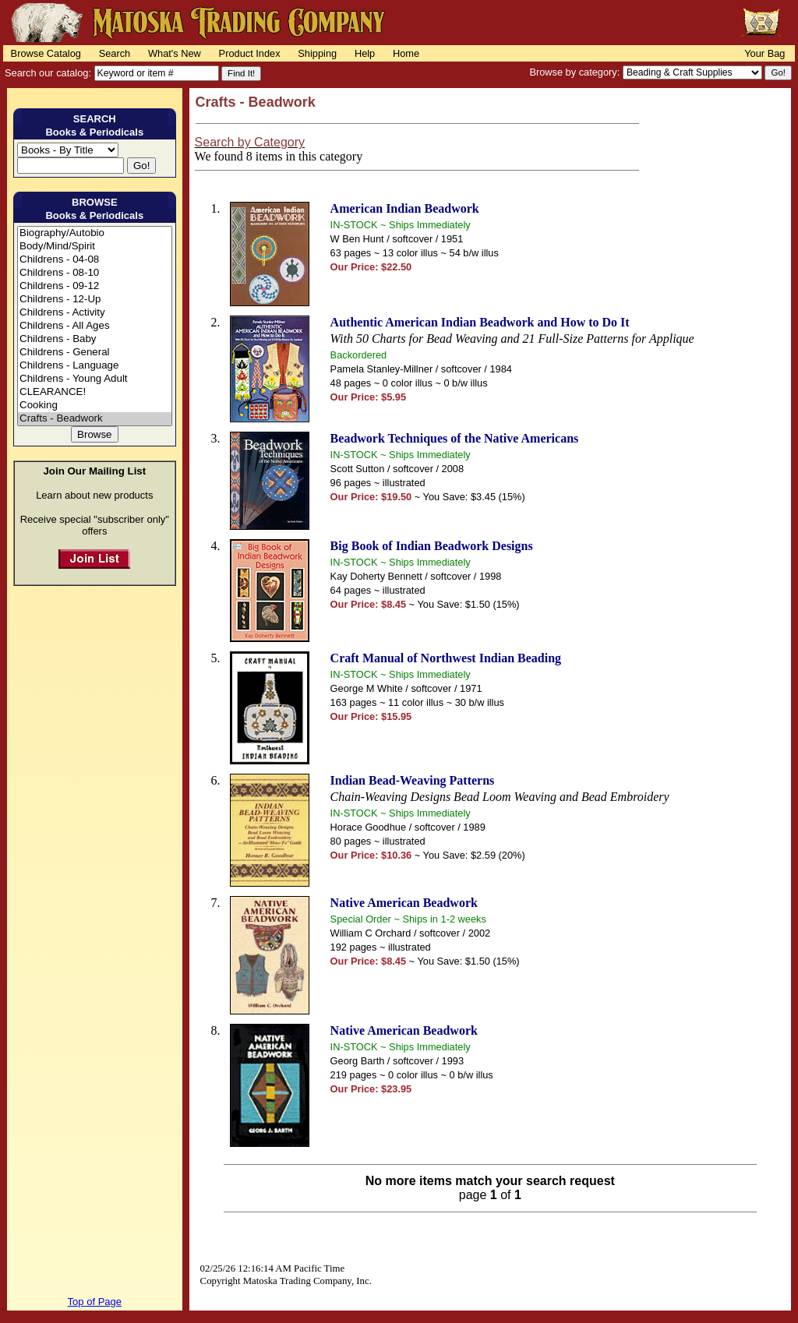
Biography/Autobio (94, 233)
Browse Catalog (46, 53)
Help (365, 53)
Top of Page (95, 1301)
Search (115, 53)
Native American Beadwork (404, 902)
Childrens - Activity (94, 312)
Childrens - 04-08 (94, 259)
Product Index (250, 53)
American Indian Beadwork (404, 208)
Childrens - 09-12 (94, 286)
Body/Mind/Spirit (94, 246)
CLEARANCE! (94, 392)
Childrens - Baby (94, 339)
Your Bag (764, 53)
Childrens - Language (94, 365)
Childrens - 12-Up (94, 299)
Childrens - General (94, 352)
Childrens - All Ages (94, 326)
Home (406, 53)
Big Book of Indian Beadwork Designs (431, 545)
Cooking (94, 405)
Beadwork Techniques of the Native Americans (454, 438)
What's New (174, 53)
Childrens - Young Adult (94, 379)
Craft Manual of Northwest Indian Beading (445, 658)
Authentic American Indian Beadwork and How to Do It (480, 322)
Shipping (317, 53)
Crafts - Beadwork (94, 418)
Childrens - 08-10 (94, 273)
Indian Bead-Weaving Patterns (412, 780)
